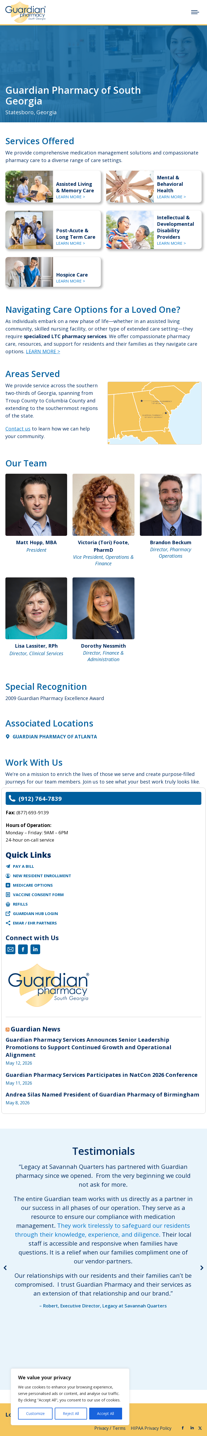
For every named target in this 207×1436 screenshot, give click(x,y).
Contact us (17, 428)
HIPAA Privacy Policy (151, 1428)
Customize (35, 1413)
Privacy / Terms (110, 1428)
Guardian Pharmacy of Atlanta (55, 737)
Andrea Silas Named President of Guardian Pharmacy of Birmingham (102, 1094)
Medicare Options (33, 885)
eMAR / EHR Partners (35, 923)
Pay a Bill (23, 866)
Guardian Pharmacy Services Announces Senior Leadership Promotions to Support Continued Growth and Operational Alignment (88, 1047)
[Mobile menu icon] (195, 12)
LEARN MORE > (70, 196)
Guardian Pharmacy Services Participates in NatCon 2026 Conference (102, 1074)
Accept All (105, 1413)
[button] (5, 1268)
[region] (70, 1396)
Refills (20, 904)
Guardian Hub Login (35, 913)
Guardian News (35, 1029)
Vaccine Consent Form (38, 894)
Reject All (71, 1413)
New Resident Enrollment (42, 875)
